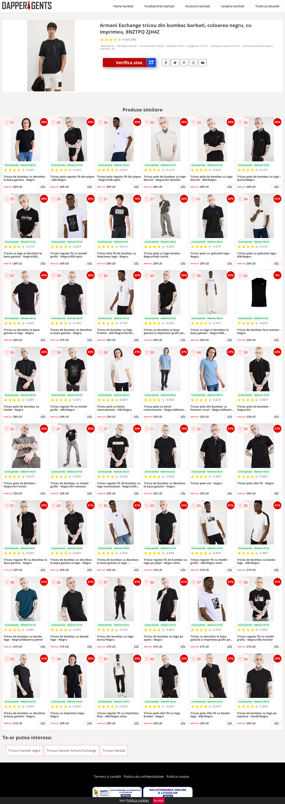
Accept (159, 800)
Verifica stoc (136, 62)
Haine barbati (123, 6)
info (43, 186)
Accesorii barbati (197, 6)
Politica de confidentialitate (144, 776)
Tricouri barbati (114, 750)
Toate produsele (267, 6)
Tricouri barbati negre (24, 750)
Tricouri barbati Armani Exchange (71, 750)
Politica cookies (178, 776)
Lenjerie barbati (232, 6)
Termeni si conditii (107, 776)
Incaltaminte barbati (159, 6)
